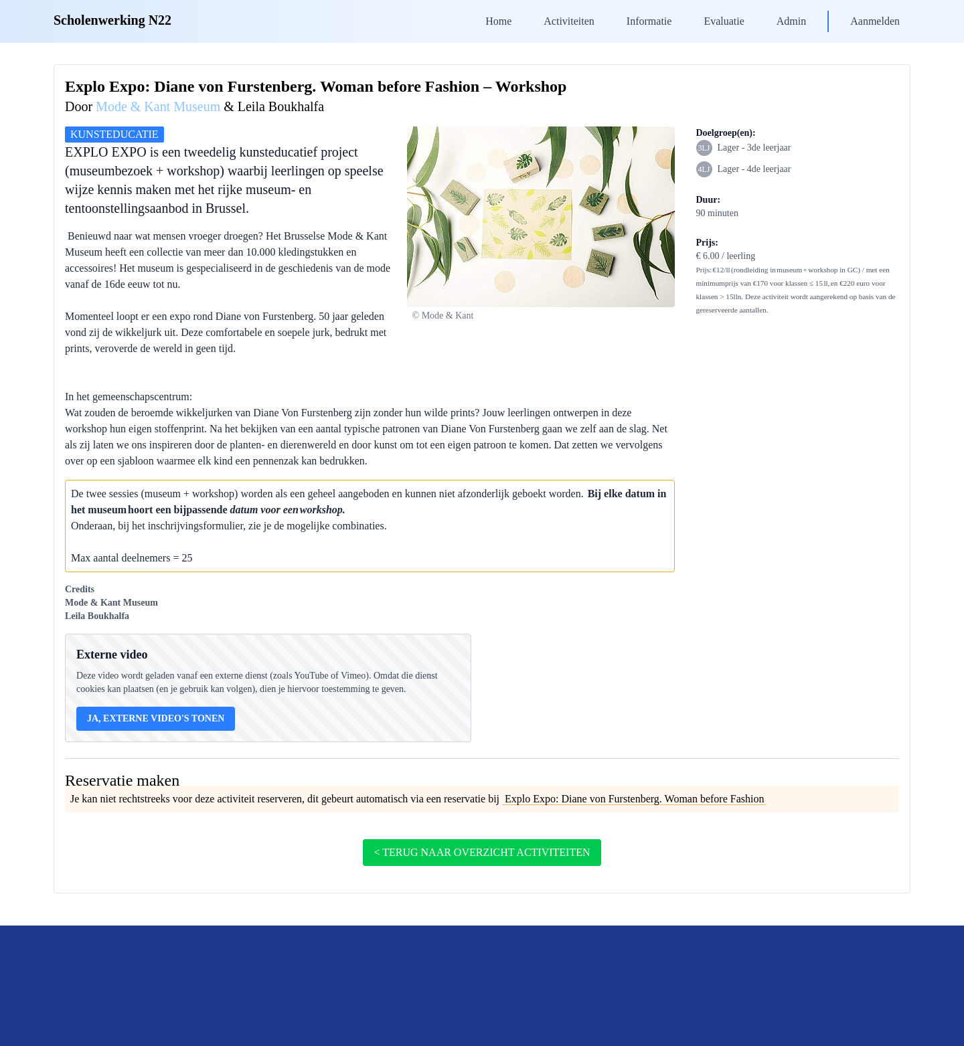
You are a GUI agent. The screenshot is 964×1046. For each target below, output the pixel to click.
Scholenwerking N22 (112, 20)
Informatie (649, 21)
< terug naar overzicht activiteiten (482, 852)
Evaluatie (724, 21)
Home (498, 21)
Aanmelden (875, 21)
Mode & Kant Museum (158, 106)
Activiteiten (569, 21)
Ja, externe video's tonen (155, 718)
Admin (791, 21)
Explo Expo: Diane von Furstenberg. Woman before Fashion (634, 798)
